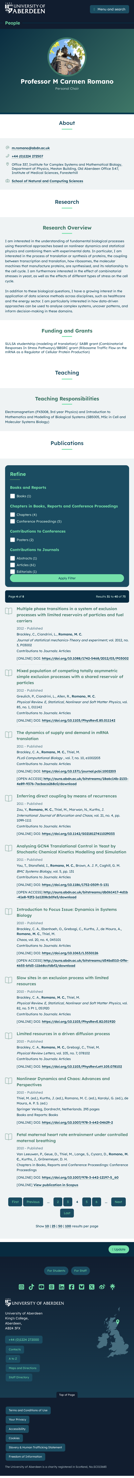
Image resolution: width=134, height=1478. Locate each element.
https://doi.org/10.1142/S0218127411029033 (78, 834)
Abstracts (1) (27, 558)
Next (122, 1202)
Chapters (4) (27, 515)
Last (69, 1214)
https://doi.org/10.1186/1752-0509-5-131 (75, 885)
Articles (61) (26, 565)
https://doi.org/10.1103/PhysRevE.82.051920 (78, 1022)
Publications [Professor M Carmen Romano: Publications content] (67, 443)
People (13, 23)
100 (68, 1227)
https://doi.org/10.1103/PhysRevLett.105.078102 (82, 1067)
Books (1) (24, 496)
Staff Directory (19, 1379)
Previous (34, 1202)
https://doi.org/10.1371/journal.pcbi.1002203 (79, 772)
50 (60, 1227)
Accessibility (17, 1431)
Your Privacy (17, 1422)
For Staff (80, 1272)
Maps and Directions (22, 1370)
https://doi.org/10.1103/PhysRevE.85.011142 (78, 721)
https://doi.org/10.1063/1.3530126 (70, 954)
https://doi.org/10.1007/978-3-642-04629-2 (77, 1123)
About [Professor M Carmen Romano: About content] (67, 123)
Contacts (15, 1352)
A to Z (13, 1361)
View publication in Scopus (56, 1185)
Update (118, 1251)
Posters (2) (25, 540)
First (15, 1202)
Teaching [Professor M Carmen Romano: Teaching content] (67, 372)
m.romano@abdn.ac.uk (31, 148)
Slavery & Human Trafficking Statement (35, 1449)
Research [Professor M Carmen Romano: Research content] (67, 202)
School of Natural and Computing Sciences (47, 181)
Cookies (14, 1440)
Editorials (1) (27, 572)
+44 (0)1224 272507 (27, 156)
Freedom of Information (25, 1459)
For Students (56, 1272)
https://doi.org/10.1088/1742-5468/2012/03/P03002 (85, 659)
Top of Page (67, 1397)
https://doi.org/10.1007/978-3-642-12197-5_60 (80, 1178)
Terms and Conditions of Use (28, 1412)
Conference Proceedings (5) (39, 521)
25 (53, 1227)
